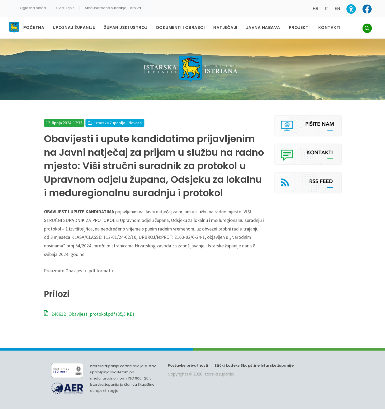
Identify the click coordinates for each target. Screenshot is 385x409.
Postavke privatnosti (188, 360)
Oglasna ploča (33, 7)
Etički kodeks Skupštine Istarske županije (254, 360)
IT (326, 8)
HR (315, 8)
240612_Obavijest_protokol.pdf (89, 309)
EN (337, 8)
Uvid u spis (65, 7)
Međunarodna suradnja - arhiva (113, 7)
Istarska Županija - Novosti (118, 117)
